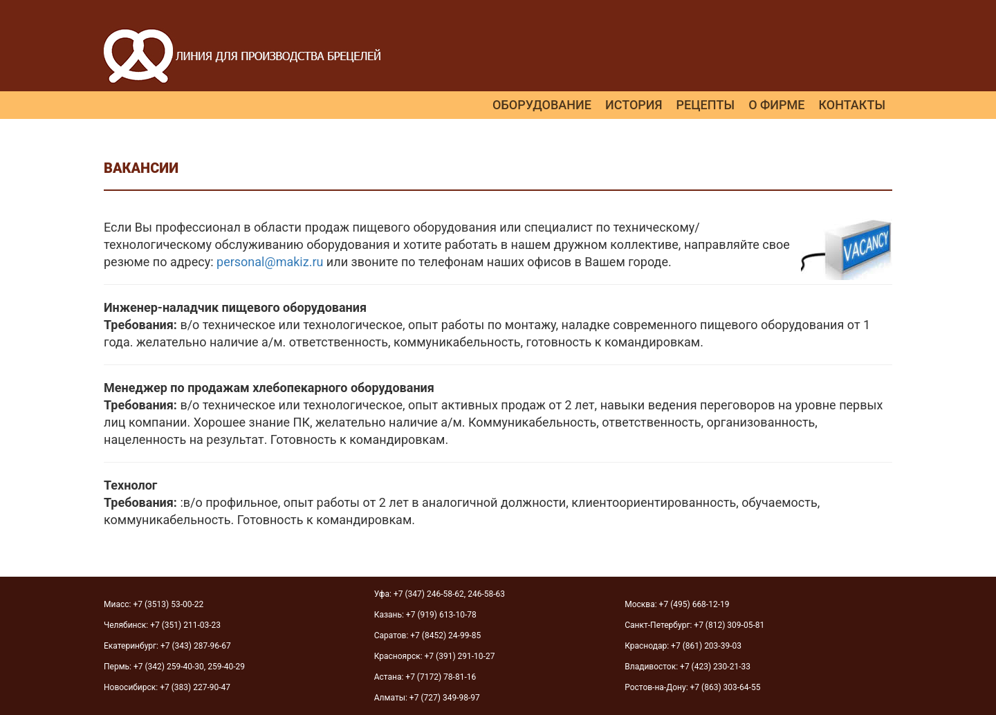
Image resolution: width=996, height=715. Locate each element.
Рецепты (705, 105)
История (634, 105)
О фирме (776, 105)
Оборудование (541, 105)
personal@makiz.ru (269, 261)
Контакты (851, 105)
